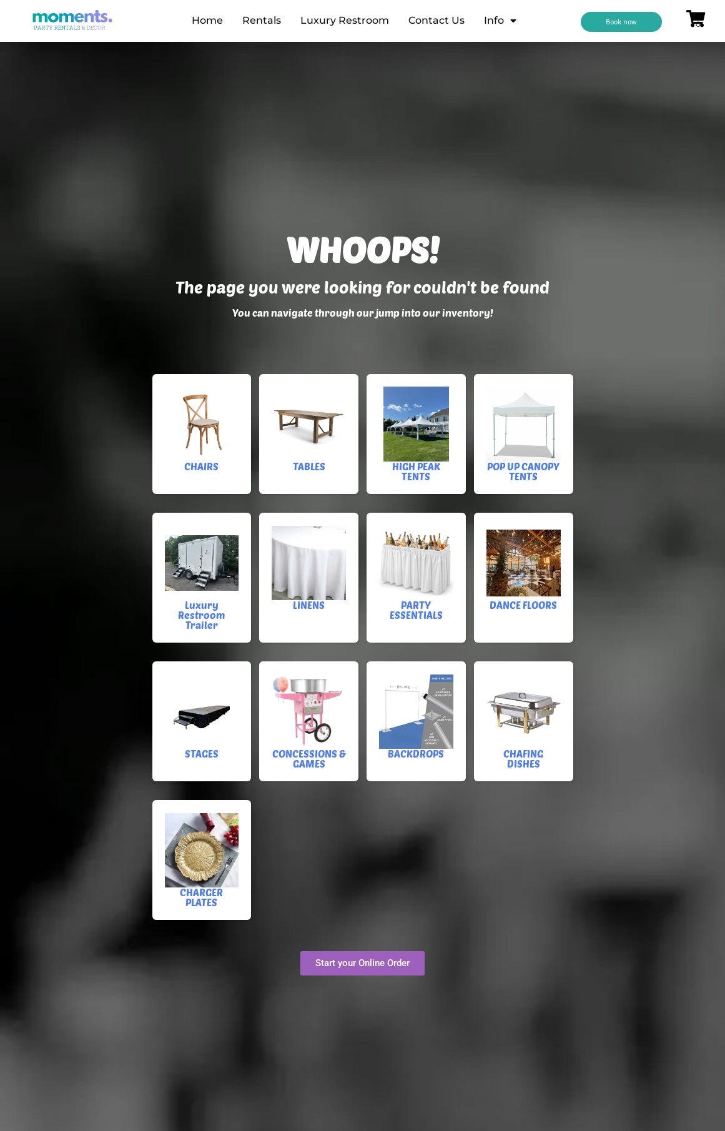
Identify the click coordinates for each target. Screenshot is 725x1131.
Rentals (261, 20)
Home (207, 20)
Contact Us (436, 20)
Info (500, 20)
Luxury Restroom (344, 20)
